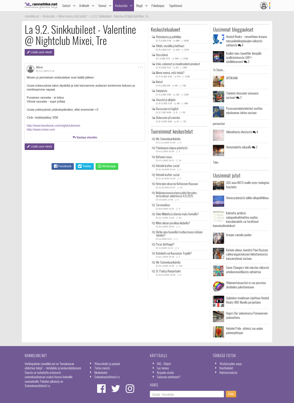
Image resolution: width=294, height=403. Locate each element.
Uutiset (66, 5)
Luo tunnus (163, 367)
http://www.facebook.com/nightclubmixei (53, 125)
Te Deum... (219, 69)
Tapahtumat (175, 5)
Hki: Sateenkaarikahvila (168, 139)
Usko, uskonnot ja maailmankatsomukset (178, 64)
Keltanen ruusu (164, 157)
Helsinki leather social (167, 165)
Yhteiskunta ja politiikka (168, 37)
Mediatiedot (100, 372)
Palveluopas (158, 5)
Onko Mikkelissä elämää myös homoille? (177, 214)
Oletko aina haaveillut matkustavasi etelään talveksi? (179, 234)
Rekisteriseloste (228, 372)
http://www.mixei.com (41, 129)
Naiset (159, 81)
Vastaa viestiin (85, 137)
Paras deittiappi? (165, 244)
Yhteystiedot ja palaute (107, 363)
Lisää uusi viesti (39, 52)
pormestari (219, 123)
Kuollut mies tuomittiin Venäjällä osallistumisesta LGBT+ (243, 57)
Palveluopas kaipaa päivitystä (171, 148)
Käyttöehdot (226, 367)
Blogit (139, 5)
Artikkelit (84, 5)
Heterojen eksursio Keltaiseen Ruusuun (177, 183)
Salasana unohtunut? (169, 376)
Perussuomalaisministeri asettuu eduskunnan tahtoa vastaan (244, 110)
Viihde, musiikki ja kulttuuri (170, 46)
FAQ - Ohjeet (164, 363)
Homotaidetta (241, 146)
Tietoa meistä (102, 367)
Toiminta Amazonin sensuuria (242, 95)
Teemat (102, 5)
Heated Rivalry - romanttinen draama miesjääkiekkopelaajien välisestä (246, 40)
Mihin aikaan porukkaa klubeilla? (173, 223)
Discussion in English (167, 109)
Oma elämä (162, 55)
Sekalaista (161, 90)
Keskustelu (121, 5)
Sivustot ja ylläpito (166, 100)
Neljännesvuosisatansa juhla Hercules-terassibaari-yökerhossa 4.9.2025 (177, 194)
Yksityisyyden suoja (230, 363)
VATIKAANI (232, 77)
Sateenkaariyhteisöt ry (107, 376)
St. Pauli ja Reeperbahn (168, 271)
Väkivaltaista (242, 131)
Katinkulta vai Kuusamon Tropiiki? (174, 253)
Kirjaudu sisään (165, 372)
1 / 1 (140, 67)
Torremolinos (163, 205)
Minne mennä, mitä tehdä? (170, 72)
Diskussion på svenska (168, 117)
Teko (215, 162)
